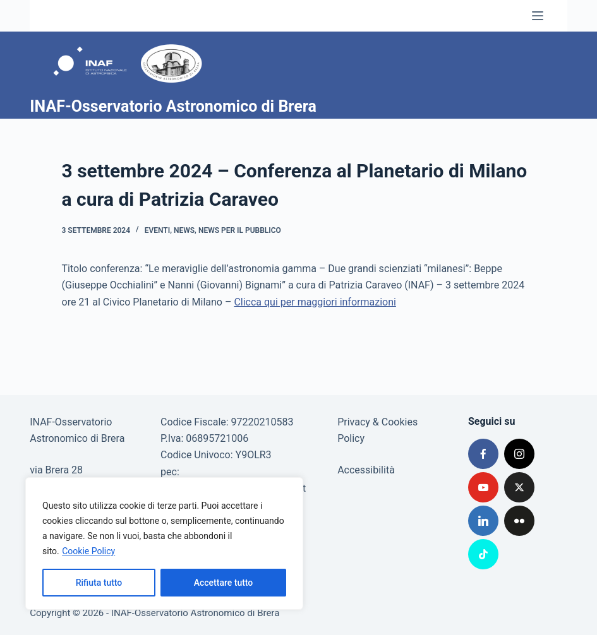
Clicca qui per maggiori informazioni (315, 302)
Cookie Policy (88, 551)
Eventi (157, 230)
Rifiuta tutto (99, 583)
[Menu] (537, 15)
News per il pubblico (239, 230)
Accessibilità (366, 470)
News (184, 230)
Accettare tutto (223, 583)
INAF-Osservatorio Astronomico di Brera (173, 106)
